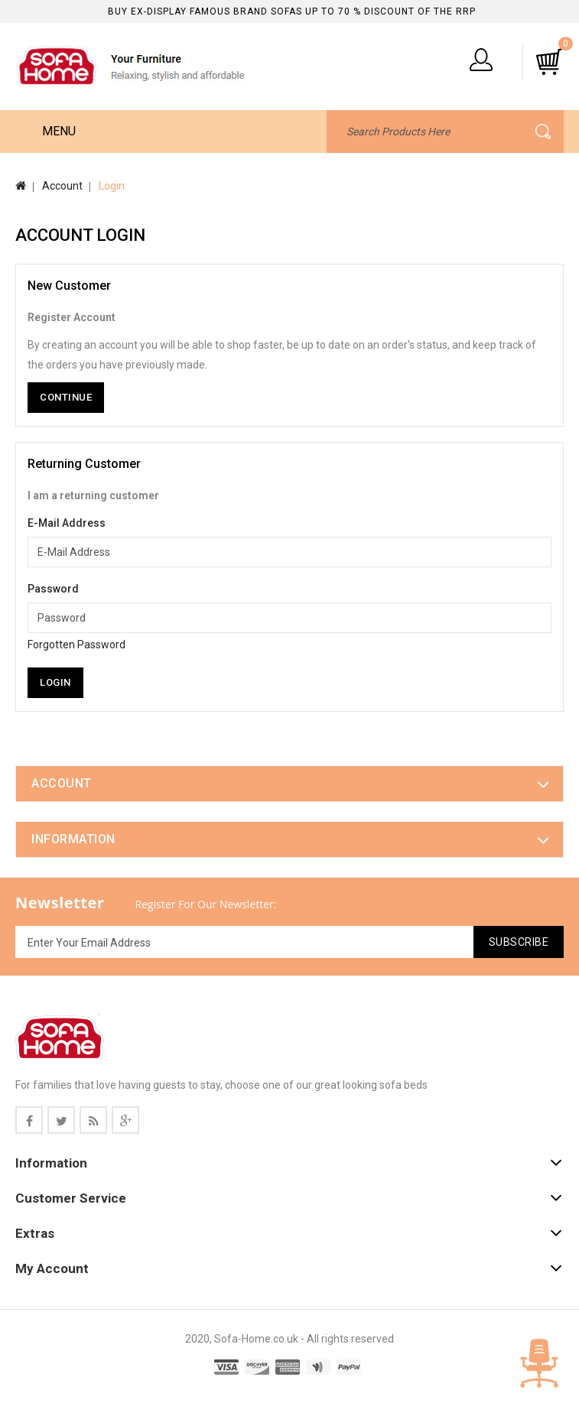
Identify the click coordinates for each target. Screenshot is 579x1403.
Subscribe (519, 942)
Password (53, 589)
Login (112, 186)
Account (62, 186)
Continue (66, 397)
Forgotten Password (76, 644)
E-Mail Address (67, 523)
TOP (539, 1363)
